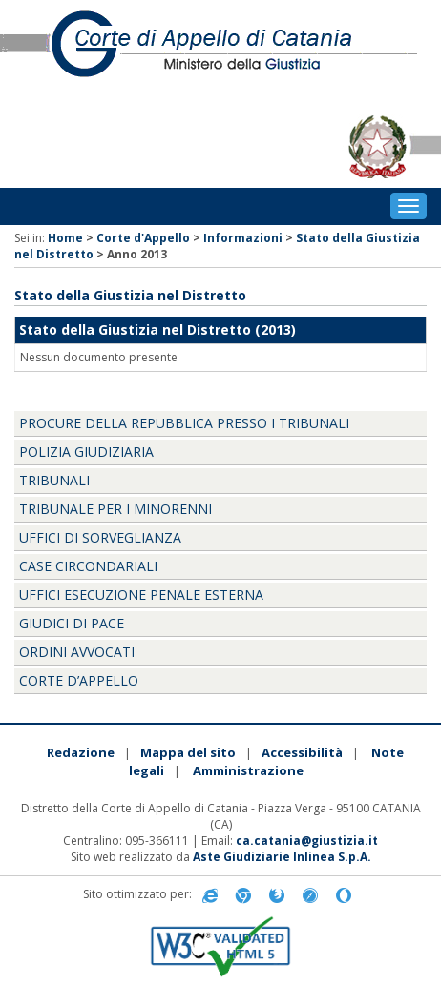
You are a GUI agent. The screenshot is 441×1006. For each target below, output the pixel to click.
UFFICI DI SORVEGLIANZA (100, 537)
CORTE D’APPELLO (78, 680)
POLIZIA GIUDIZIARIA (86, 451)
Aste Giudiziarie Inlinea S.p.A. (282, 857)
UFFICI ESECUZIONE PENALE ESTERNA (141, 594)
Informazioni (243, 238)
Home (65, 238)
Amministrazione (248, 770)
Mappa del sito (188, 752)
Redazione (81, 752)
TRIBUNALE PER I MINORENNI (115, 509)
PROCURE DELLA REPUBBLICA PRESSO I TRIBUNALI (184, 423)
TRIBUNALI (54, 480)
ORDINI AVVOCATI (77, 652)
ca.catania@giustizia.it (307, 840)
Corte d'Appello (143, 238)
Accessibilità (302, 752)
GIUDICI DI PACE (71, 623)
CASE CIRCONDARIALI (88, 566)
